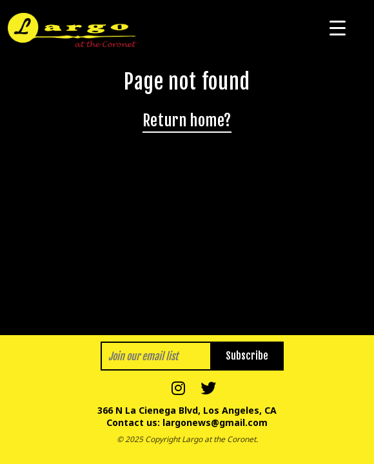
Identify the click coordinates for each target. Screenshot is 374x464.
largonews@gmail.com (215, 422)
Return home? (187, 120)
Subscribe (247, 355)
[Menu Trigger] (337, 27)
